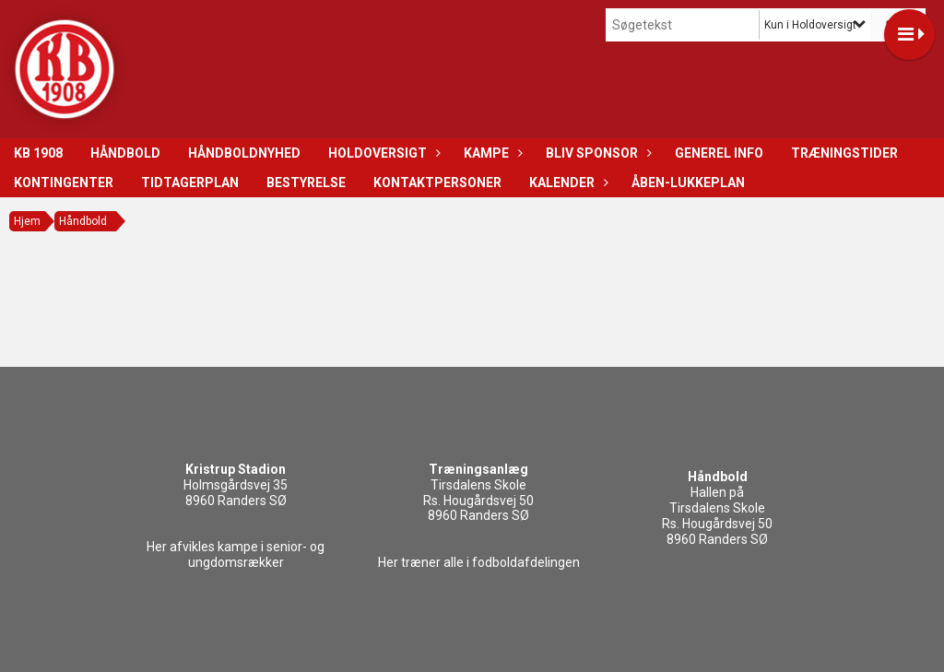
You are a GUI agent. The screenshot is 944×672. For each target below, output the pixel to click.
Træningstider (844, 153)
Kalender (566, 182)
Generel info (719, 153)
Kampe (491, 153)
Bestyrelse (306, 182)
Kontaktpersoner (437, 182)
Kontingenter (63, 182)
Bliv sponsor (596, 153)
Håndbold (125, 153)
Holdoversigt (382, 153)
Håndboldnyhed (244, 153)
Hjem (27, 221)
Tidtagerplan (190, 182)
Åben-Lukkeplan (688, 182)
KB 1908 (38, 153)
